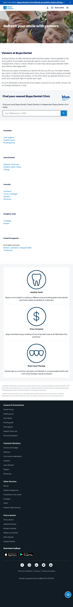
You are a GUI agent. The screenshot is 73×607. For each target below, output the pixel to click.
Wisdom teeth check (12, 167)
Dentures (7, 199)
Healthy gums (9, 140)
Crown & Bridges (10, 194)
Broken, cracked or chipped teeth (17, 248)
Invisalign (7, 221)
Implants (7, 191)
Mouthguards (9, 143)
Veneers (6, 196)
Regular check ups (11, 164)
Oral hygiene (8, 137)
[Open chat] (68, 594)
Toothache (7, 250)
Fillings (6, 170)
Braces (6, 223)
